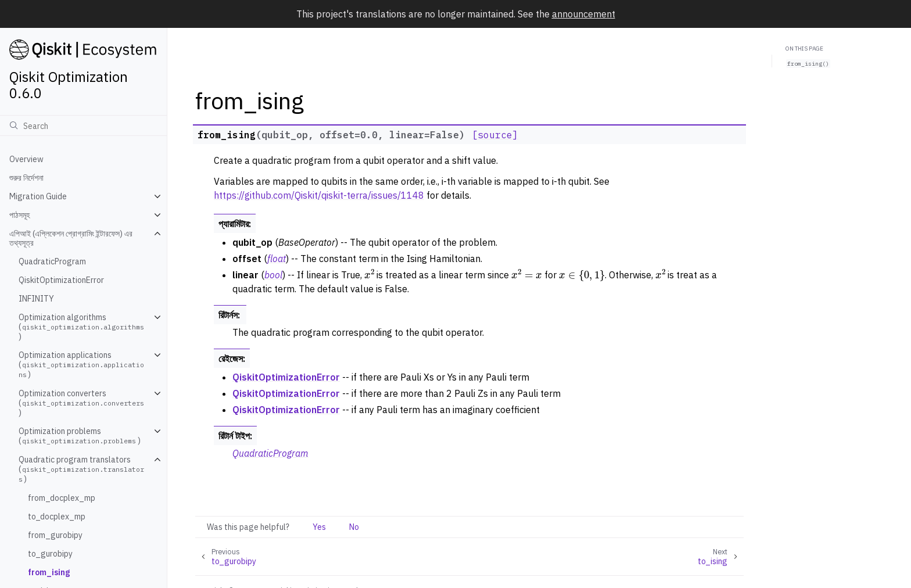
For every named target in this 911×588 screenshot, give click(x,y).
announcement (583, 14)
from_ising (49, 572)
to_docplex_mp (56, 516)
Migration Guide (38, 196)
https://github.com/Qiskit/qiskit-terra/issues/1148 (319, 195)
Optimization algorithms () (82, 327)
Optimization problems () (80, 436)
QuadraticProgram (52, 261)
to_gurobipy (50, 553)
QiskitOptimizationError (61, 280)
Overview (26, 159)
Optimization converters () (82, 403)
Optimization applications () (81, 364)
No (354, 527)
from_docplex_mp (61, 498)
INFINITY (36, 298)
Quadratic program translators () (81, 469)
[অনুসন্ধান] (83, 125)
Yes (319, 527)
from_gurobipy (55, 535)
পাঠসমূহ (19, 215)
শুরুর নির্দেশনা (26, 178)
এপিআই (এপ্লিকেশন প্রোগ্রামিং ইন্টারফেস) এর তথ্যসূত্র (70, 238)
